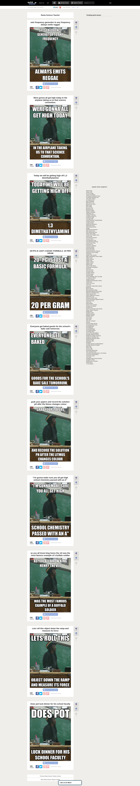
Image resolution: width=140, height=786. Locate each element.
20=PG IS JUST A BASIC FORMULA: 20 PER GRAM (50, 252)
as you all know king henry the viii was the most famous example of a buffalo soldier (50, 554)
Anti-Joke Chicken (90, 198)
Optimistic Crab (90, 296)
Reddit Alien (89, 311)
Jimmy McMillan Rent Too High (94, 276)
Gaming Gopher (90, 247)
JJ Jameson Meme (91, 278)
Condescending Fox (91, 216)
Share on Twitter (40, 87)
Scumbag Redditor (91, 330)
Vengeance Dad (90, 360)
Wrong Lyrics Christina (92, 361)
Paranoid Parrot (90, 300)
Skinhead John (90, 341)
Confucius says (90, 217)
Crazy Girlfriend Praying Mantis (94, 220)
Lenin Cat (88, 284)
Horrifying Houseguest (92, 267)
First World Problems (91, 237)
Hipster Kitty (89, 264)
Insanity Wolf (89, 275)
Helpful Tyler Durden (91, 255)
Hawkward (89, 253)
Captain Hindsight (90, 212)
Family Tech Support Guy (92, 235)
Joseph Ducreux (90, 279)
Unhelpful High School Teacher (94, 358)
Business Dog (89, 209)
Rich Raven (89, 317)
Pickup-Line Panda (91, 306)
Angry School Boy (90, 194)
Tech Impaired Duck (91, 351)
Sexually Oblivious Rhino (92, 334)
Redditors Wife (90, 313)
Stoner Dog (89, 347)
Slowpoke (88, 342)
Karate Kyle (89, 282)
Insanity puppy (90, 274)
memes (73, 7)
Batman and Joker (91, 204)
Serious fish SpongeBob (92, 333)
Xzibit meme (89, 362)
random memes (54, 2)
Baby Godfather (90, 201)
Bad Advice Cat (90, 202)
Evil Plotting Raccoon (91, 232)
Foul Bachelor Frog (91, 240)
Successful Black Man (91, 350)
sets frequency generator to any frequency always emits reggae (50, 23)
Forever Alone (89, 239)
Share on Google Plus (44, 87)
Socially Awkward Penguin (93, 345)
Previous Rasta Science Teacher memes (50, 776)
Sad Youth (88, 319)
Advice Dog (89, 190)
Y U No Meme (89, 364)
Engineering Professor (92, 229)
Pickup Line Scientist (91, 304)
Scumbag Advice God (91, 325)
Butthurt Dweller (90, 210)
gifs (78, 7)
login (110, 3)
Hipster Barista (90, 259)
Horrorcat (88, 268)
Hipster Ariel (89, 257)
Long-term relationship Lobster (94, 286)
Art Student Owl (90, 200)
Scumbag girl (89, 327)
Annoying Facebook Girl (92, 197)
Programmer (89, 307)
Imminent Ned (89, 271)
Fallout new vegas (90, 233)
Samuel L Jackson (91, 321)
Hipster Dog (89, 260)
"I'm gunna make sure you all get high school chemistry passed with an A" (50, 479)
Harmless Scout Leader (92, 252)
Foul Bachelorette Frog (92, 241)
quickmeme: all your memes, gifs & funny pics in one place (32, 3)
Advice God (89, 192)
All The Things (89, 193)
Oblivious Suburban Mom (92, 292)
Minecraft (88, 287)
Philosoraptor (89, 303)
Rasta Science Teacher (92, 310)
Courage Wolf (89, 219)
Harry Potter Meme (91, 266)
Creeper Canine (90, 221)
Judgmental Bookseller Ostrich (94, 280)
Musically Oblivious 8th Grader (94, 291)
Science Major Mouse (91, 323)
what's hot (41, 3)
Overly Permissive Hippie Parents (94, 299)
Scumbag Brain (90, 326)
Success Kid (89, 349)
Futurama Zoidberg (91, 245)
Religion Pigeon (90, 315)
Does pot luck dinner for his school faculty (50, 704)
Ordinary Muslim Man (91, 298)
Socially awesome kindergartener (94, 343)
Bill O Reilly (89, 206)
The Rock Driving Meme (92, 354)
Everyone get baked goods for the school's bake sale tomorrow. (50, 327)
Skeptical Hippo (90, 339)
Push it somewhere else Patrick (94, 308)
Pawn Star (88, 302)
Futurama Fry (89, 244)
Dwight (88, 228)
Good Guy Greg (90, 249)
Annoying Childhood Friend (93, 196)
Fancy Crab (89, 236)
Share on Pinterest (47, 87)
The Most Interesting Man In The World (96, 353)
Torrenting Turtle (90, 355)
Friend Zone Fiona (91, 243)
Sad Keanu (89, 318)
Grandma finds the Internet (93, 251)
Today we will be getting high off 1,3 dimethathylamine (50, 176)
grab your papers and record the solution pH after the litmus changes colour (50, 403)
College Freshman (91, 215)
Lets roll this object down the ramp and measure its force (50, 629)
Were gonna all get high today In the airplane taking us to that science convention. (50, 100)
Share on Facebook (37, 87)
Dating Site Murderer (91, 224)
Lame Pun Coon (90, 283)
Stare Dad (88, 346)
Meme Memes (89, 288)
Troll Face (88, 357)
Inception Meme (90, 272)
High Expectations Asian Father (94, 256)
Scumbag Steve (90, 331)
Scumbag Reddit (90, 329)
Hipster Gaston (90, 262)
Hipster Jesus (89, 263)
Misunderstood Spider (91, 290)
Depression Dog (90, 225)
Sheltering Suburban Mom (93, 338)
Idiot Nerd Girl (89, 270)
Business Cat (89, 208)
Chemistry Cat (89, 213)
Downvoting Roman (91, 227)
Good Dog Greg (90, 248)
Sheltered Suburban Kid (92, 337)
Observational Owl (91, 294)
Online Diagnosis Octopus (92, 295)
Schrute (88, 322)
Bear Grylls (89, 205)
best (48, 3)
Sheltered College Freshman (93, 335)
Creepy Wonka (90, 223)
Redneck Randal (90, 314)
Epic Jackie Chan (90, 231)
